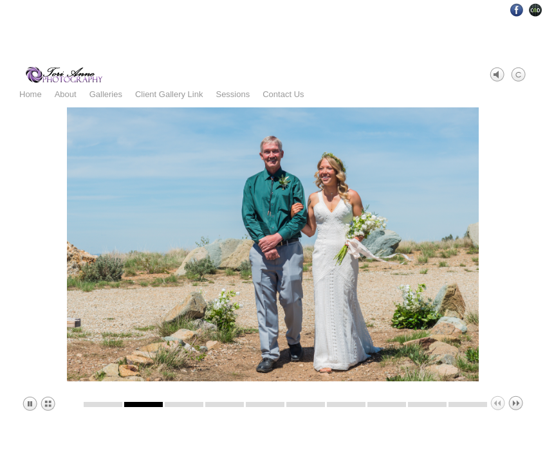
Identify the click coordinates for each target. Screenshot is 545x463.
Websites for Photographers (535, 10)
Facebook (517, 10)
